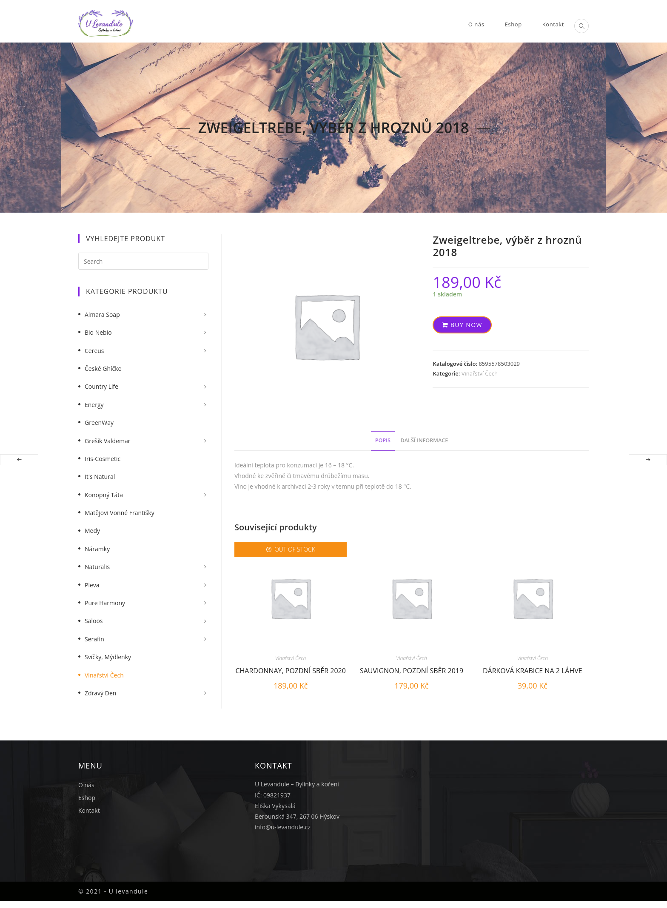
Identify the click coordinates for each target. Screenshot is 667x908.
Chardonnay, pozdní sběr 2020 (290, 670)
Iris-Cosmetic (102, 459)
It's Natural (100, 477)
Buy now (466, 325)
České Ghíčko (103, 368)
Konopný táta (104, 495)
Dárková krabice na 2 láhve (532, 670)
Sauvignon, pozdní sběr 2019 (411, 670)
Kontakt (89, 810)
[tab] (383, 440)
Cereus (94, 351)
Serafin (94, 639)
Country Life (101, 386)
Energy (94, 405)
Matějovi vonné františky (119, 513)
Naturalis (97, 567)
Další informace (424, 440)
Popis (383, 440)
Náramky (97, 549)
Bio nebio (98, 332)
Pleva (92, 585)
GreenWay (99, 422)
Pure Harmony (105, 603)
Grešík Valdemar (108, 441)
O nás (86, 785)
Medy (92, 531)
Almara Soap (102, 314)
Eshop (86, 798)
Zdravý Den (100, 693)
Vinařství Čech (480, 373)
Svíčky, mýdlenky (108, 657)
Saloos (94, 621)
